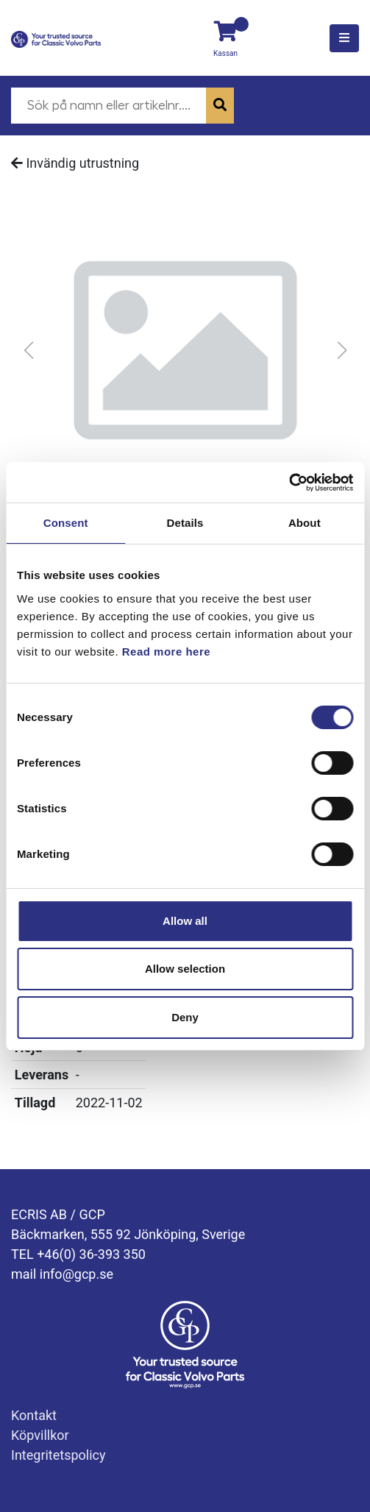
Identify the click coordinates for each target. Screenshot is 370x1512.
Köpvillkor (40, 1435)
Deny (185, 1017)
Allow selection (185, 968)
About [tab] (304, 523)
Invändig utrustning (75, 163)
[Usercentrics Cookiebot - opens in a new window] (288, 482)
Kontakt (34, 1415)
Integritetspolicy (58, 1455)
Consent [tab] (65, 523)
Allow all (185, 921)
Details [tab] (185, 523)
